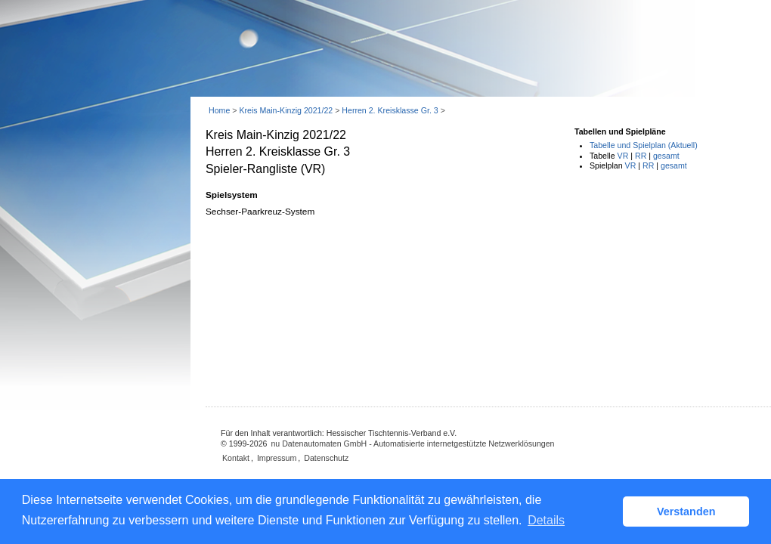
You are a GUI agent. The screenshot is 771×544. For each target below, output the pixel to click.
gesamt (666, 155)
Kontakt (235, 457)
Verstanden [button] (686, 511)
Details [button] (546, 520)
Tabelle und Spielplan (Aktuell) (644, 145)
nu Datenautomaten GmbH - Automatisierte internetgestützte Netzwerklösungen (412, 443)
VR (623, 155)
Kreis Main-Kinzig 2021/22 (286, 110)
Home (219, 110)
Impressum (276, 457)
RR (640, 155)
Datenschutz (326, 457)
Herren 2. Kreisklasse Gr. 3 (390, 110)
